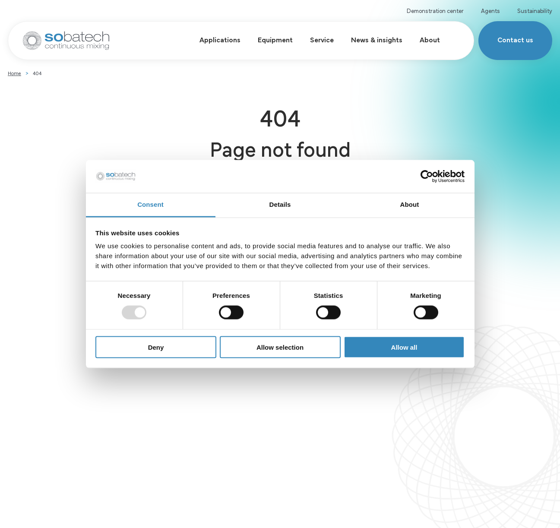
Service (322, 39)
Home (14, 73)
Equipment (275, 39)
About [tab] (409, 204)
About (430, 39)
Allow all (404, 347)
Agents (490, 10)
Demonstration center (435, 10)
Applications (219, 39)
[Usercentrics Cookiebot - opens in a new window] (427, 176)
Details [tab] (280, 204)
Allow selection (280, 347)
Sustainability (534, 10)
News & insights (376, 39)
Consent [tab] (150, 204)
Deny (156, 347)
